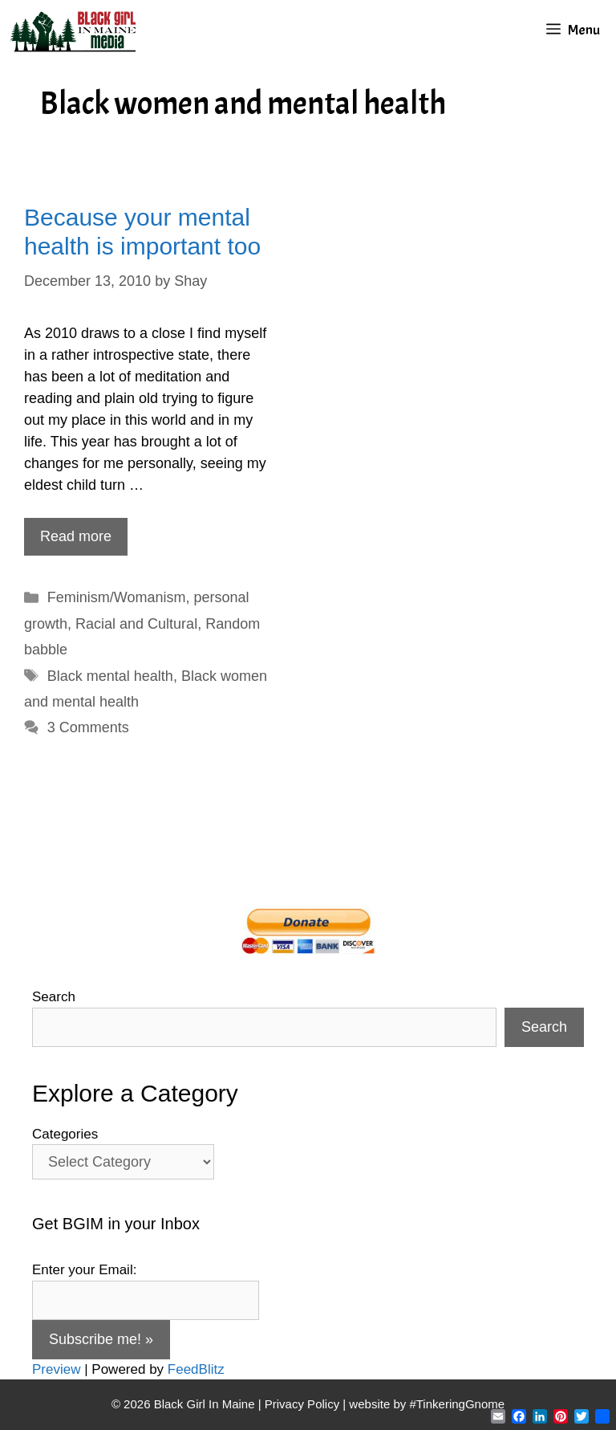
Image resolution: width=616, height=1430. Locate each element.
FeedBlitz (196, 1369)
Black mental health (110, 676)
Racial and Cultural (136, 624)
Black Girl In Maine (206, 1404)
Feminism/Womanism (116, 597)
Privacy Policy (302, 1404)
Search (53, 996)
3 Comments (88, 727)
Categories (65, 1134)
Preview (56, 1369)
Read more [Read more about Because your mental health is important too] (75, 536)
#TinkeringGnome (457, 1404)
